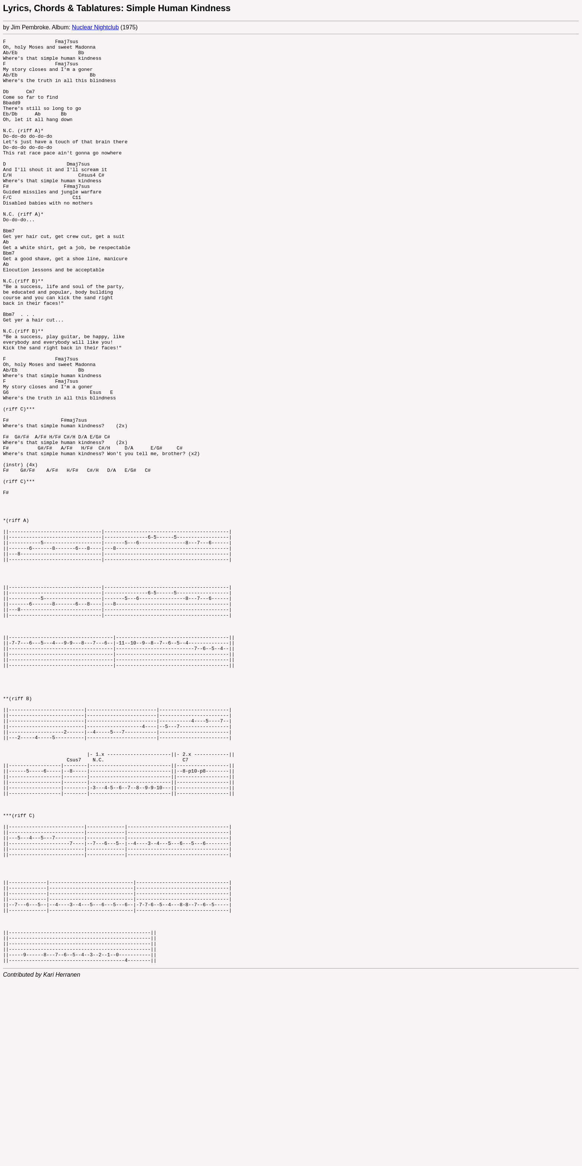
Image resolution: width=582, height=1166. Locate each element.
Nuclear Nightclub (95, 27)
